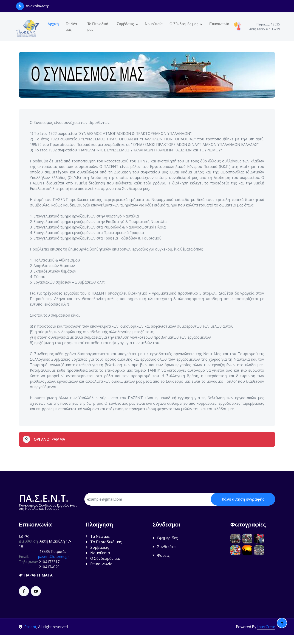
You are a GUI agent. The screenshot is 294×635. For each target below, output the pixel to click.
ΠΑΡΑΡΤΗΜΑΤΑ (36, 575)
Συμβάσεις (125, 24)
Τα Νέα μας (71, 27)
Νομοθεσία (154, 24)
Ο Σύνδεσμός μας (184, 24)
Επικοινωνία (219, 24)
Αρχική (53, 24)
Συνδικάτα (164, 546)
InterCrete (266, 626)
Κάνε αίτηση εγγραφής (243, 499)
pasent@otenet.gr (53, 556)
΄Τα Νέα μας (98, 536)
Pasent (27, 626)
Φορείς (161, 555)
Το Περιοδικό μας (97, 27)
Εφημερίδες (165, 537)
